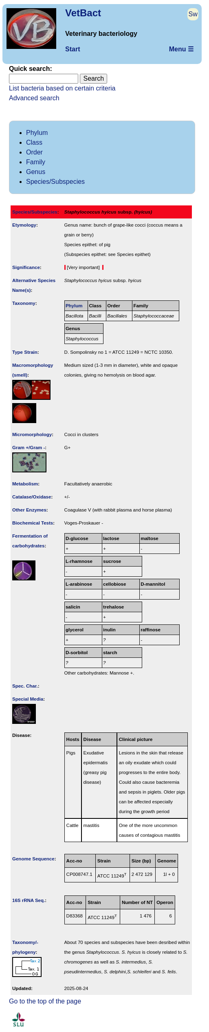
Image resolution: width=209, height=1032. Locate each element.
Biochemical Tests (32, 522)
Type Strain (24, 352)
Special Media (27, 699)
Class (34, 142)
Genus (35, 171)
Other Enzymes (29, 509)
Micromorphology (32, 434)
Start (72, 49)
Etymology (24, 225)
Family (35, 162)
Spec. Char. (25, 686)
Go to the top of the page (45, 1001)
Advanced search (34, 98)
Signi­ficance (26, 267)
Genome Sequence (33, 858)
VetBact (83, 12)
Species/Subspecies (55, 181)
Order (34, 152)
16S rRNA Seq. (28, 900)
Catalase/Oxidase (31, 496)
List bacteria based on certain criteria (62, 88)
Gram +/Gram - (28, 447)
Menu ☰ (181, 49)
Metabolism (25, 483)
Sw (193, 14)
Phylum (37, 132)
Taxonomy (23, 303)
